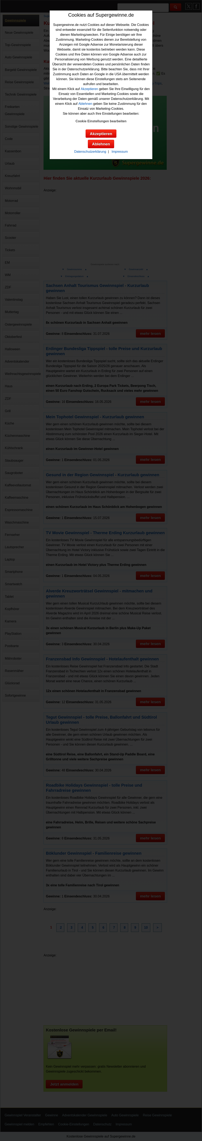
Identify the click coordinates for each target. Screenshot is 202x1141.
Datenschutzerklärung (90, 151)
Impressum (119, 151)
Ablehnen (85, 103)
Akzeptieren (89, 89)
